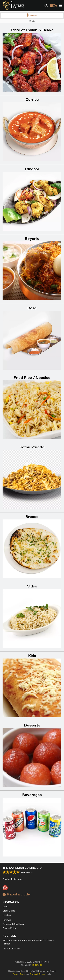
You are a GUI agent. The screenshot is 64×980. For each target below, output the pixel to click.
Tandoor (32, 168)
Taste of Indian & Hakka (32, 29)
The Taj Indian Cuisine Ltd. (22, 867)
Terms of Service (37, 974)
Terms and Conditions (13, 924)
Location (7, 915)
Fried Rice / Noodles (32, 377)
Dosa (32, 307)
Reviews (7, 920)
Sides (32, 585)
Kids (32, 655)
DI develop (37, 965)
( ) (53, 5)
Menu (5, 906)
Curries (32, 99)
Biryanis (32, 238)
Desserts (32, 725)
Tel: (11, 948)
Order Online (9, 910)
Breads (32, 516)
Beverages (32, 794)
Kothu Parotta (32, 446)
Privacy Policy (9, 928)
